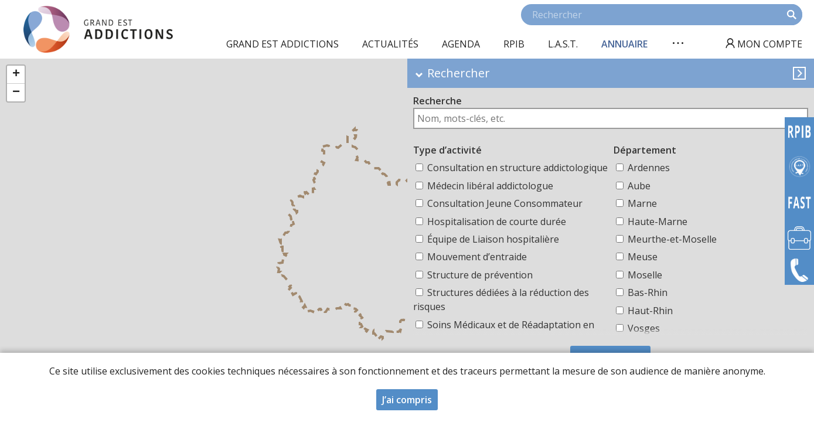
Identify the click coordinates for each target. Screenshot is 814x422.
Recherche (437, 100)
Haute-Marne (657, 221)
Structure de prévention (480, 274)
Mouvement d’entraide (477, 256)
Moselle (645, 274)
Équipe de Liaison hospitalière (493, 239)
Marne (642, 203)
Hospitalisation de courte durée (496, 221)
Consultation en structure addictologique (517, 167)
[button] (16, 75)
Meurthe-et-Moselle (672, 239)
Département (645, 150)
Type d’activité (447, 150)
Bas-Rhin (647, 292)
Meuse (643, 256)
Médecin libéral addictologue (490, 185)
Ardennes (649, 167)
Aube (639, 185)
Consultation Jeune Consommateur (505, 203)
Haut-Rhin (650, 310)
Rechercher (458, 73)
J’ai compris (407, 401)
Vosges (644, 328)
